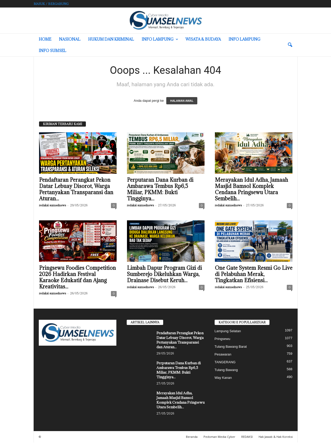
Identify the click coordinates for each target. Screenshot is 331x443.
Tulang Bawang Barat (231, 347)
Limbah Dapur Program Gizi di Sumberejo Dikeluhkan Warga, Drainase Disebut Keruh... (164, 274)
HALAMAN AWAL (181, 101)
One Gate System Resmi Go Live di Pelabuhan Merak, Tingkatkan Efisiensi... (253, 274)
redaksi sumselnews (52, 206)
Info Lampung (160, 39)
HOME (45, 39)
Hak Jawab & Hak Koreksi (276, 437)
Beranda (192, 437)
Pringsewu (222, 339)
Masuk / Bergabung (51, 4)
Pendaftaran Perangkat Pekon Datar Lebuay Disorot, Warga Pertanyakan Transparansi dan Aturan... (76, 189)
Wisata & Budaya (203, 39)
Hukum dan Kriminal (111, 39)
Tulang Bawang (226, 370)
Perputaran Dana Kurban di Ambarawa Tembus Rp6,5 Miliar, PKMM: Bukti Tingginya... (160, 189)
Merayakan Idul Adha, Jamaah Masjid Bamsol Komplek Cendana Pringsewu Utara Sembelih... (251, 189)
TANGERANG (225, 363)
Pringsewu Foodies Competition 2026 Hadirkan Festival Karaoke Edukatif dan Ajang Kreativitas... (77, 278)
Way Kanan (223, 378)
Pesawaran (223, 355)
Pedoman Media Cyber (219, 437)
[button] (290, 45)
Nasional (69, 39)
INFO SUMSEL (52, 50)
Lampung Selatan (228, 331)
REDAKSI (247, 437)
